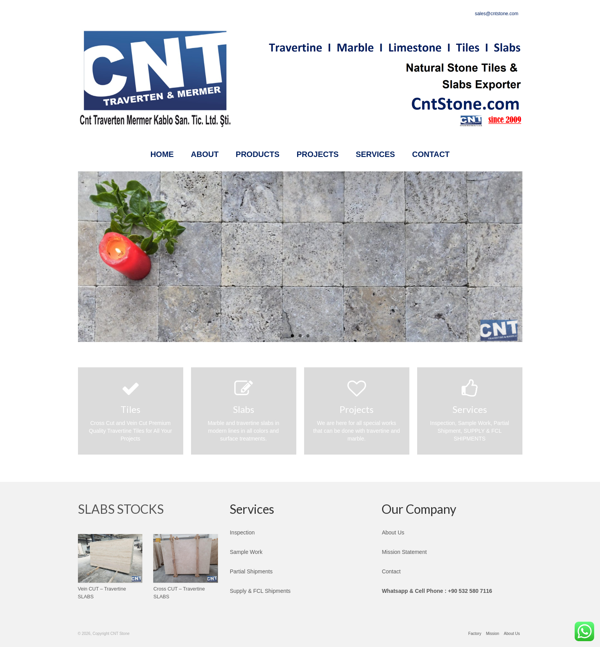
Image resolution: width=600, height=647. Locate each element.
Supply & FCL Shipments (260, 591)
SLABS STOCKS (121, 509)
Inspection (242, 532)
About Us (393, 532)
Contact (391, 571)
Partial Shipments (251, 571)
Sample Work (246, 552)
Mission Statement (404, 552)
